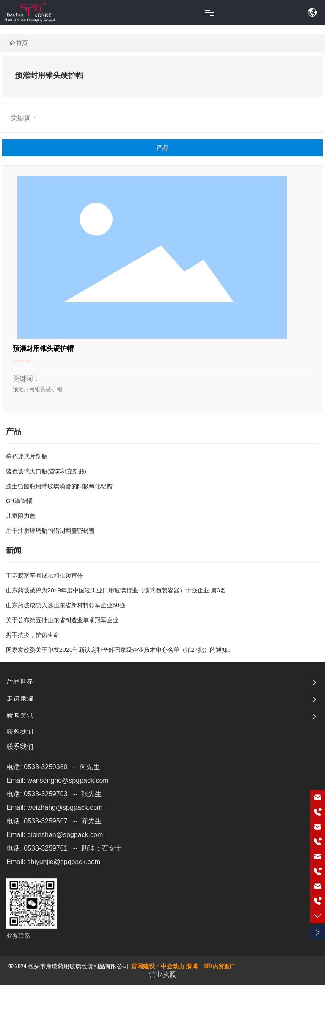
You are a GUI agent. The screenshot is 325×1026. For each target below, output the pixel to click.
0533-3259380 (45, 766)
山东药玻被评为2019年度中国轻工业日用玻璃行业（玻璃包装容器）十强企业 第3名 (116, 591)
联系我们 (19, 747)
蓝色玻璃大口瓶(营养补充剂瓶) (46, 472)
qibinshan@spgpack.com (65, 834)
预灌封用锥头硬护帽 (43, 349)
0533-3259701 (45, 848)
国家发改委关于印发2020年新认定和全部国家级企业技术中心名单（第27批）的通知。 (120, 650)
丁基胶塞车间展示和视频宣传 (44, 576)
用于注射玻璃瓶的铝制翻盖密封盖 (50, 531)
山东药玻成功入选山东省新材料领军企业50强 (65, 606)
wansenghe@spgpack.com (67, 780)
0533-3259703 (45, 794)
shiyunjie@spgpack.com (63, 861)
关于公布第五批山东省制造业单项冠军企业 (62, 621)
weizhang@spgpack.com (64, 807)
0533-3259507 (45, 821)
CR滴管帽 (19, 502)
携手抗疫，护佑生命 (32, 636)
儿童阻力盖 (21, 517)
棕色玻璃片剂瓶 (26, 457)
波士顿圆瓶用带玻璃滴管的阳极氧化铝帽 (59, 487)
